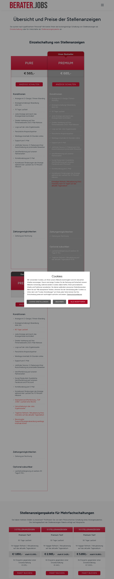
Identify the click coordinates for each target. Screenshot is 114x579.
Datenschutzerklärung (74, 294)
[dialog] (57, 289)
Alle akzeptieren (78, 302)
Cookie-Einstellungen (38, 302)
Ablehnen (59, 302)
